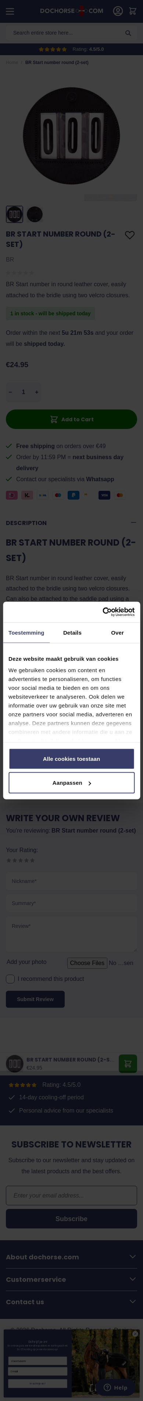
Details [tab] (72, 632)
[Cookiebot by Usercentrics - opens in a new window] (103, 612)
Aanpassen (72, 783)
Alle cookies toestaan (71, 758)
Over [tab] (117, 632)
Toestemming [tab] (26, 632)
